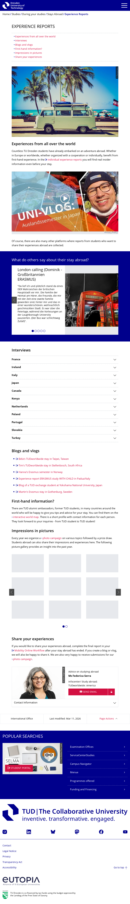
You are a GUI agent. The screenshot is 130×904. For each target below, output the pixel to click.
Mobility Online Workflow (29, 651)
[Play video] (65, 201)
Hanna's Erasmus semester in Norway (41, 472)
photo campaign (52, 538)
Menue (74, 772)
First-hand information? (28, 49)
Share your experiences (28, 57)
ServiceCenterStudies (82, 755)
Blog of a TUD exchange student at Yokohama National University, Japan (60, 485)
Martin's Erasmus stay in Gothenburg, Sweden (45, 492)
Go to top (119, 868)
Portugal (17, 422)
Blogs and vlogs (24, 45)
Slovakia (17, 430)
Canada (16, 391)
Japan (15, 383)
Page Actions (107, 719)
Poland (16, 414)
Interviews (21, 41)
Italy (15, 375)
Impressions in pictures (28, 53)
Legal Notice (9, 851)
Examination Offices (81, 747)
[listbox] (65, 300)
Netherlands (20, 407)
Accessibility (9, 868)
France (16, 359)
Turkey (16, 438)
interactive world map (26, 517)
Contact (7, 846)
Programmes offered (82, 781)
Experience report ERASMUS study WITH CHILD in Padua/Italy (54, 479)
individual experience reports (65, 160)
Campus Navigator (81, 764)
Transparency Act (12, 862)
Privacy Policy (111, 233)
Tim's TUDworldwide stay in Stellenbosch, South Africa (50, 466)
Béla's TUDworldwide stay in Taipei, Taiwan (44, 459)
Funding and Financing (83, 789)
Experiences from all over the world (35, 37)
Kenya (16, 399)
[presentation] (14, 300)
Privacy (6, 857)
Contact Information (25, 703)
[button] (33, 331)
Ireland (16, 367)
